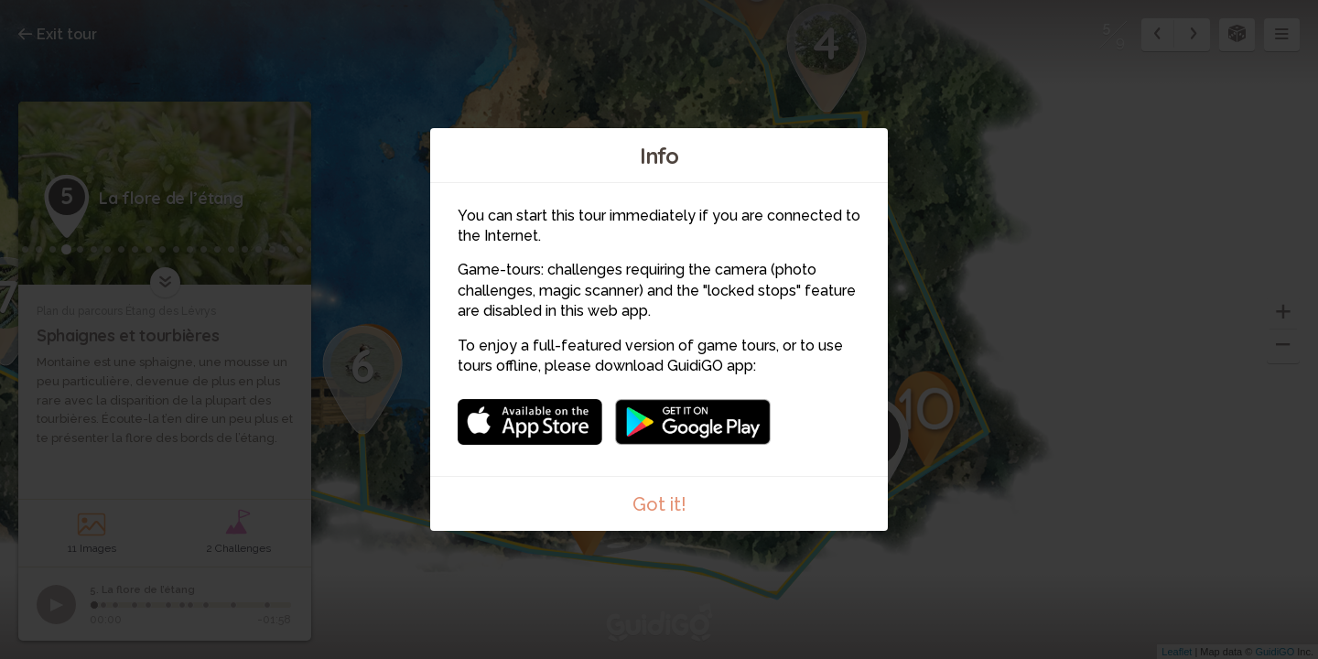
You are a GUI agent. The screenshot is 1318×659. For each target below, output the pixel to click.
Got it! (659, 504)
